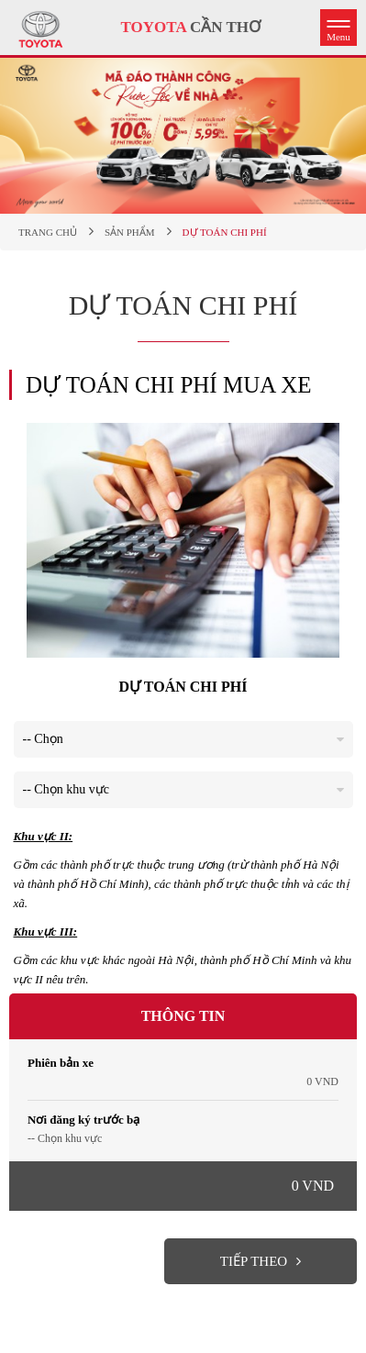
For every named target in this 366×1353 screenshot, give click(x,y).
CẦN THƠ (191, 27)
